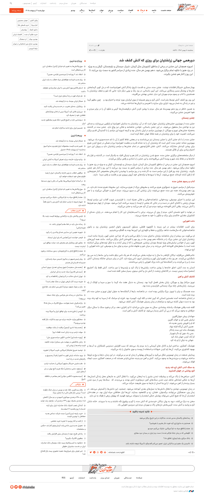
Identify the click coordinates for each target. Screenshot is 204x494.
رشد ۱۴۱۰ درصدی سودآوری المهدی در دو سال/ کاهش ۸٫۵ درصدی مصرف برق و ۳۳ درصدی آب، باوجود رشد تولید (63, 399)
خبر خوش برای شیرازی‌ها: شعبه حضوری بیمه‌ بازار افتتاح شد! (63, 452)
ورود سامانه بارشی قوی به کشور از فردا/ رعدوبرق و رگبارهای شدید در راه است (65, 357)
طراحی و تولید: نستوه (184, 491)
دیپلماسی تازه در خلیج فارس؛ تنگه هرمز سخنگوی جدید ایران (63, 121)
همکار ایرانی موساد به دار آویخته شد (69, 101)
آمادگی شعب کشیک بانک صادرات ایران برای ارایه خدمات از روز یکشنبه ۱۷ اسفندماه (66, 407)
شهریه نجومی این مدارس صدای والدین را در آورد (64, 232)
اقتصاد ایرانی (17, 34)
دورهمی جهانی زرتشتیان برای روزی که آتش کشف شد (157, 60)
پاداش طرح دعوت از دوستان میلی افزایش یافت (65, 433)
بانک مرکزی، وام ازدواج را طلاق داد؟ (176, 438)
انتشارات (43, 3)
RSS (63, 477)
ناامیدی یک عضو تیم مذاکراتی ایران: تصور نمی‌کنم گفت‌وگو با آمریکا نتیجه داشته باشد (158, 443)
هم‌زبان (73, 3)
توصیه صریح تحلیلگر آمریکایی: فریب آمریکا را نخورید (63, 350)
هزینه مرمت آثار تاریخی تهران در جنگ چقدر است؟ (64, 281)
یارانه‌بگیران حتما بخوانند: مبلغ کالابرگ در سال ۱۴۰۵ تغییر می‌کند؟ (65, 305)
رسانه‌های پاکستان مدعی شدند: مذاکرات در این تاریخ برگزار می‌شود (165, 418)
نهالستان (24, 29)
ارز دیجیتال (23, 39)
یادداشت (53, 3)
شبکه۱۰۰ (93, 3)
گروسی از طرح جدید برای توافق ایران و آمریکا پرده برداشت (66, 313)
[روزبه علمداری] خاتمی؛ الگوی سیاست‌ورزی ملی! (65, 337)
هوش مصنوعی (22, 20)
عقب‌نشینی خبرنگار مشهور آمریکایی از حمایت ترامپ (63, 363)
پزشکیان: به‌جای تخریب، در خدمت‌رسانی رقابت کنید (63, 106)
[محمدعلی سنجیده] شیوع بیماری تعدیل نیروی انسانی (62, 267)
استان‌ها (92, 10)
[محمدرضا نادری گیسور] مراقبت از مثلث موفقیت (64, 327)
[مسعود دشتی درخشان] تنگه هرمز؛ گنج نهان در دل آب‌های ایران (65, 370)
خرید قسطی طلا (23, 25)
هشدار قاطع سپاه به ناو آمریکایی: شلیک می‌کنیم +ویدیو (169, 428)
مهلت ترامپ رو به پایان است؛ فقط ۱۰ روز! (67, 332)
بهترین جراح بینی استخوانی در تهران (25, 44)
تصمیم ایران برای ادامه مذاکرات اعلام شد (67, 128)
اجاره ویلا (34, 25)
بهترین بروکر (33, 39)
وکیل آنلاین (34, 20)
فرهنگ (142, 10)
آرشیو (35, 3)
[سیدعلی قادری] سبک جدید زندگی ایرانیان (66, 271)
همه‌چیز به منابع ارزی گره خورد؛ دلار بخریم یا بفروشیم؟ (169, 423)
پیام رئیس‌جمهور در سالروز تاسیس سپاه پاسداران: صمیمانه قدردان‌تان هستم (65, 260)
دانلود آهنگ (33, 29)
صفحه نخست (166, 10)
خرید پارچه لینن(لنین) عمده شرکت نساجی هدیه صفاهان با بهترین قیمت (65, 415)
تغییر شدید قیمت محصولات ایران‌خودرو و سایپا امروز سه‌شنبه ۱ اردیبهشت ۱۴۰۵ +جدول (64, 148)
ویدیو (73, 10)
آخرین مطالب (76, 210)
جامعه (154, 10)
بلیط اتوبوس (33, 48)
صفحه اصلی (189, 45)
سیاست (120, 10)
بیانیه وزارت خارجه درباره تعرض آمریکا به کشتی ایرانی (63, 159)
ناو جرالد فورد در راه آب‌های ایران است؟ (68, 95)
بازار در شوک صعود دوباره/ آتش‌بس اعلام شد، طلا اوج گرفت (64, 288)
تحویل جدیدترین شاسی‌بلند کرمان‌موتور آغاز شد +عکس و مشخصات (63, 427)
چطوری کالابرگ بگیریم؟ (74, 438)
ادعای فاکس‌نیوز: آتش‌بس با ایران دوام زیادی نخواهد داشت (64, 89)
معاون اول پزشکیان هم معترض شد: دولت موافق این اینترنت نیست (64, 244)
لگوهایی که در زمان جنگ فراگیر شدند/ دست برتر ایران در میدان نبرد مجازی (162, 433)
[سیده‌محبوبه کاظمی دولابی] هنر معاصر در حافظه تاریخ (65, 378)
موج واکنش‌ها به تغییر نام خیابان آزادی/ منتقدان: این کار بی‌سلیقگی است (64, 191)
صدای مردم (64, 3)
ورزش (110, 10)
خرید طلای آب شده (31, 34)
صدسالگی (83, 3)
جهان (102, 10)
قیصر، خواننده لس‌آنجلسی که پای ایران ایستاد (65, 237)
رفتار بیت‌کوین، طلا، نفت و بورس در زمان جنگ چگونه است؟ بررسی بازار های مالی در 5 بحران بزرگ (64, 391)
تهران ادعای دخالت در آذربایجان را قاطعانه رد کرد (64, 276)
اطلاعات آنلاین (187, 7)
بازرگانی (78, 384)
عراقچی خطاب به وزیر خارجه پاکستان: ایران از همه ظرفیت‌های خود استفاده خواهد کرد (65, 174)
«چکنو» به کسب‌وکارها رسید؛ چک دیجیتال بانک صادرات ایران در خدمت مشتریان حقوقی (63, 444)
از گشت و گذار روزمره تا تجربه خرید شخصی (67, 421)
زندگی (81, 10)
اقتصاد (130, 10)
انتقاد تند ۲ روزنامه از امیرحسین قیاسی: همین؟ (65, 74)
